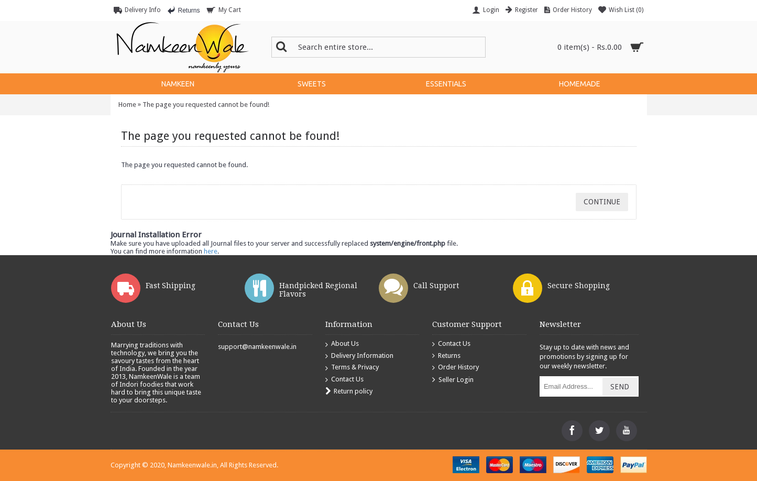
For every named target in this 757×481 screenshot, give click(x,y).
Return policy (348, 392)
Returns (446, 356)
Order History (455, 367)
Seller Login (453, 380)
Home (127, 104)
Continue (602, 202)
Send (619, 386)
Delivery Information (359, 356)
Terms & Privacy (352, 367)
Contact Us (344, 379)
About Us (342, 344)
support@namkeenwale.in (257, 347)
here (210, 251)
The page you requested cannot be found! (205, 104)
